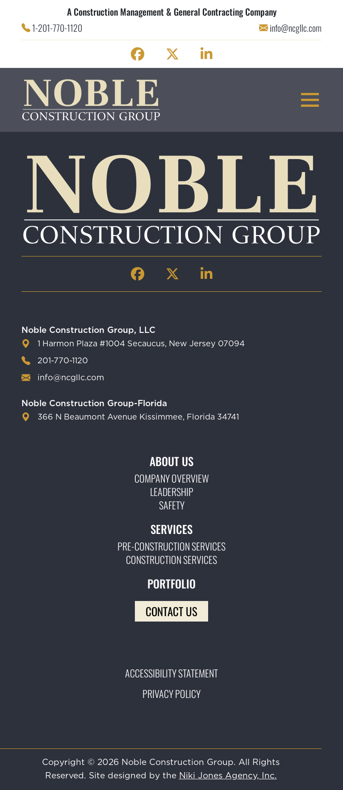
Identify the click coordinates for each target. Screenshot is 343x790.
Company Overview (171, 478)
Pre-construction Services (171, 546)
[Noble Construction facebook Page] (137, 54)
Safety (171, 505)
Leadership (171, 491)
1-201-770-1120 (57, 27)
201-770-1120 (63, 361)
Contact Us (171, 611)
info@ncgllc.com (296, 27)
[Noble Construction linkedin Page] (206, 54)
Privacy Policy (171, 693)
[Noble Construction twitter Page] (172, 54)
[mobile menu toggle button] (310, 99)
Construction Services (171, 559)
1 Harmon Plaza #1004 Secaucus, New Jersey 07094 (141, 344)
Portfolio (171, 583)
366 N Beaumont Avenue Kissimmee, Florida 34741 (138, 417)
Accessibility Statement (171, 673)
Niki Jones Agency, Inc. (228, 776)
